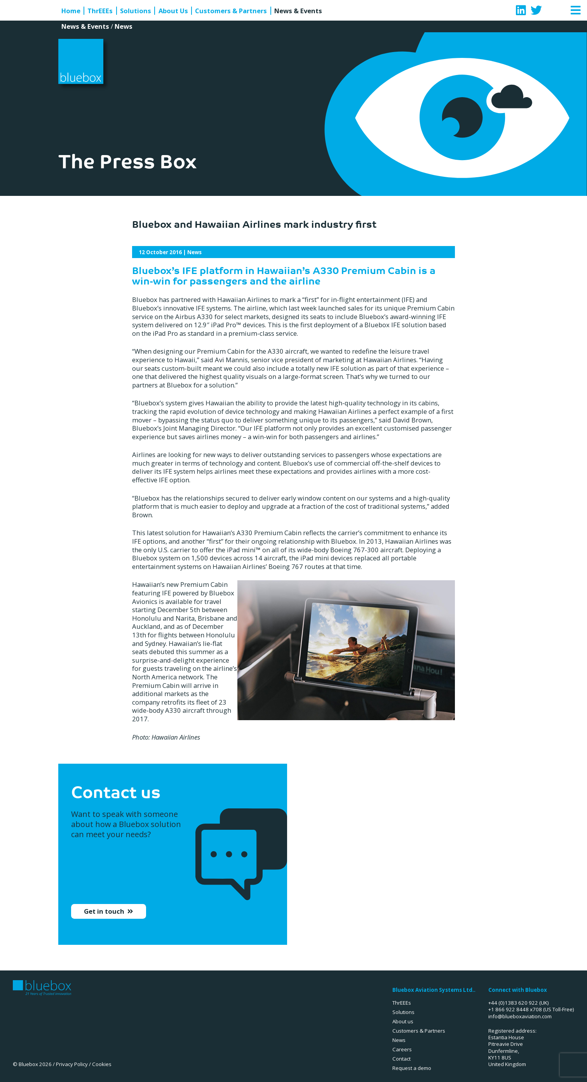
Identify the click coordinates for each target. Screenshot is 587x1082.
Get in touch (105, 916)
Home (70, 11)
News (123, 26)
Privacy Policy (72, 1064)
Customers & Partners (231, 11)
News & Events (298, 11)
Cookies (101, 1064)
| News (170, 252)
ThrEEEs (100, 11)
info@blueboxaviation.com (520, 1016)
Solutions (135, 11)
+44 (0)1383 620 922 (513, 1002)
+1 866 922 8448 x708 (515, 1009)
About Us (173, 11)
